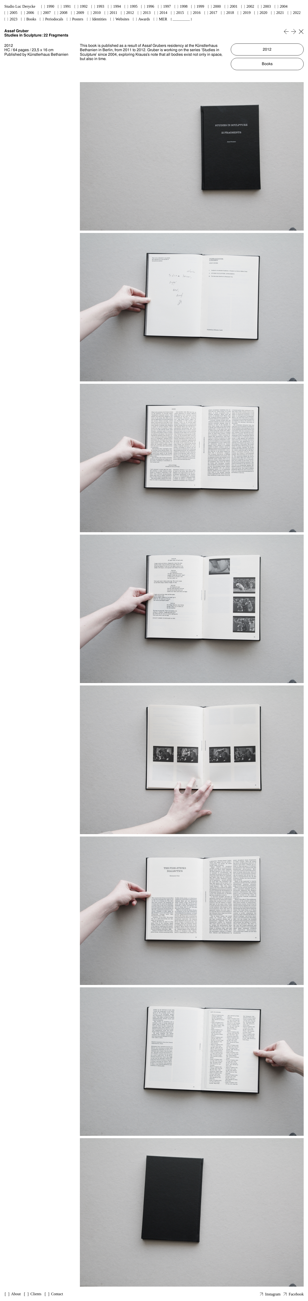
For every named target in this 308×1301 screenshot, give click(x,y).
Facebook (296, 1294)
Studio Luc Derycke (19, 6)
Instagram (273, 1294)
